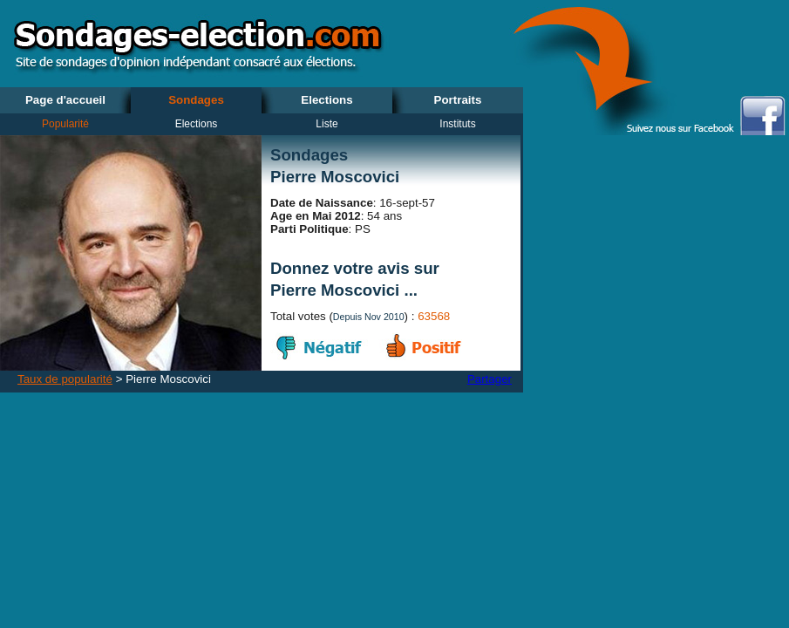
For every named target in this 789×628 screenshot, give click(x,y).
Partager (489, 379)
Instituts (457, 124)
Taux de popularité (64, 379)
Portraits (458, 99)
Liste (326, 124)
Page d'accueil (65, 99)
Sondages (196, 99)
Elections (326, 99)
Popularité (65, 124)
